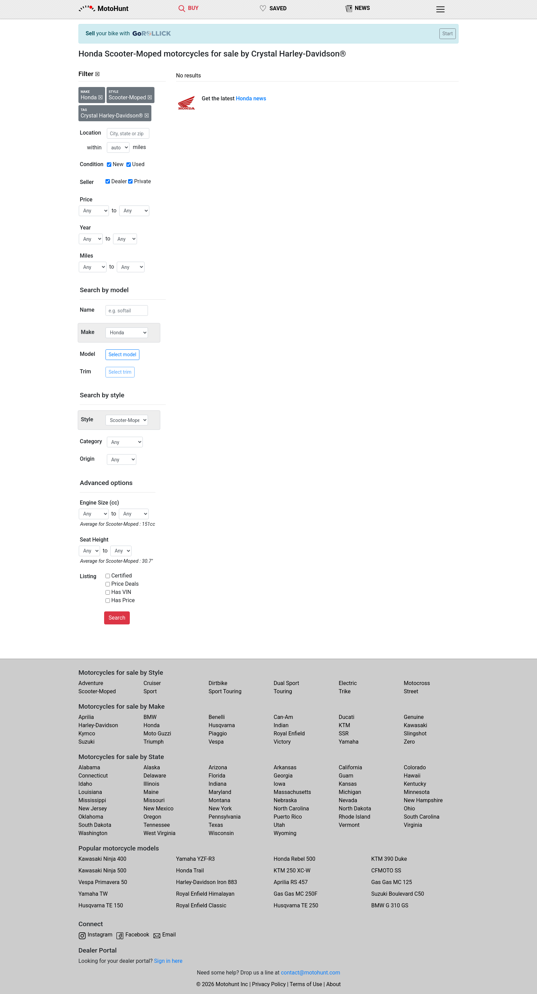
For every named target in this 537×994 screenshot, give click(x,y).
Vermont (349, 825)
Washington (92, 833)
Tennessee (156, 825)
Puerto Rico (288, 816)
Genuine (414, 717)
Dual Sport (286, 683)
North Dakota (355, 808)
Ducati (346, 717)
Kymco (86, 733)
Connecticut (93, 775)
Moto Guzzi (157, 733)
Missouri (154, 800)
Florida (217, 775)
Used (138, 164)
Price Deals (125, 584)
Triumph (153, 741)
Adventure (90, 683)
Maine (151, 792)
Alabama (89, 767)
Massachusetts (292, 792)
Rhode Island (354, 816)
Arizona (218, 767)
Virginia (413, 825)
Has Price (123, 600)
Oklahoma (90, 816)
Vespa (216, 741)
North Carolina (291, 808)
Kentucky (415, 784)
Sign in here (168, 961)
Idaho (85, 784)
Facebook (137, 934)
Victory (282, 741)
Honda (151, 725)
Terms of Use (306, 984)
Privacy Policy (269, 984)
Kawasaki (415, 725)
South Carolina (421, 816)
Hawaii (412, 775)
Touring (283, 691)
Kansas (348, 784)
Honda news (251, 98)
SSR (344, 733)
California (350, 767)
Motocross (417, 683)
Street (411, 691)
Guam (346, 775)
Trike (345, 691)
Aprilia (86, 717)
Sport (150, 691)
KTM (344, 725)
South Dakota (94, 825)
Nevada (348, 800)
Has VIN (121, 592)
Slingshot (415, 733)
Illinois (151, 784)
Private (142, 181)
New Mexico (158, 808)
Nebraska (285, 800)
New (118, 164)
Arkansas (285, 767)
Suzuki (86, 741)
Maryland (220, 792)
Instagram (100, 934)
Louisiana (90, 792)
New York (220, 808)
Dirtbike (218, 683)
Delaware (154, 775)
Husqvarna (222, 725)
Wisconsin (221, 833)
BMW (150, 717)
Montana (219, 800)
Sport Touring (225, 691)
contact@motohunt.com (310, 972)
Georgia (283, 775)
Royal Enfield (289, 733)
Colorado (415, 767)
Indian (281, 725)
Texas (216, 825)
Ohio (409, 808)
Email (169, 934)
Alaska (151, 767)
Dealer (119, 181)
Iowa (279, 784)
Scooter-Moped (97, 691)
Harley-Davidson (98, 725)
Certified (121, 575)
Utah (279, 825)
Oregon (152, 816)
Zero (409, 741)
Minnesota (416, 792)
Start (447, 33)
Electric (348, 683)
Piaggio (218, 733)
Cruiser (152, 683)
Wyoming (285, 833)
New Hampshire (423, 800)
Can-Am (283, 717)
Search (117, 617)
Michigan (350, 792)
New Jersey (92, 808)
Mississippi (92, 800)
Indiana (217, 784)
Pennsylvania (225, 816)
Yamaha (349, 741)
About (333, 984)
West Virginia (159, 833)
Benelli (217, 717)
